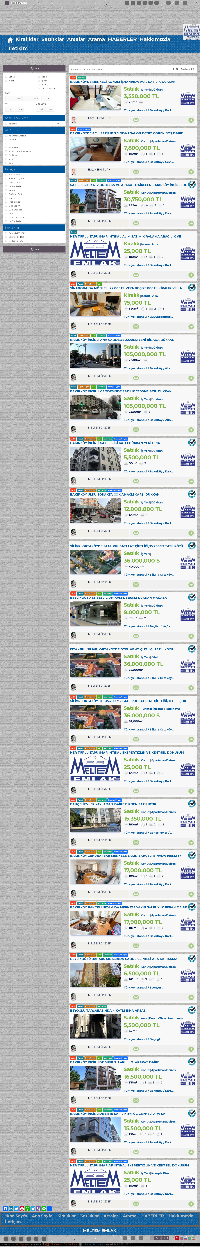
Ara (34, 68)
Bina (9, 163)
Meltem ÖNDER (14, 241)
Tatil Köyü (11, 155)
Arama (96, 39)
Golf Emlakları (13, 221)
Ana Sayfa (42, 1216)
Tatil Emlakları (13, 186)
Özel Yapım (12, 206)
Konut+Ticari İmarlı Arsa (18, 151)
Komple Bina (13, 147)
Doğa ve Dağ (13, 194)
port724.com (22, 1245)
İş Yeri (42, 80)
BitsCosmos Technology (61, 1245)
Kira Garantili (13, 175)
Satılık (10, 77)
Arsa (42, 84)
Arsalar (76, 39)
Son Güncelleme (92, 69)
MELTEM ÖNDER (15, 237)
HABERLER (122, 39)
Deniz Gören (13, 182)
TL (157, 1239)
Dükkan (10, 139)
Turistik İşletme (47, 88)
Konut (42, 77)
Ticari (9, 213)
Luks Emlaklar (13, 209)
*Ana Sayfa (16, 1216)
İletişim (18, 48)
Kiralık (9, 80)
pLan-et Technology (92, 1245)
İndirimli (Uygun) (14, 178)
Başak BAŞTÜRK (15, 233)
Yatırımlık (11, 190)
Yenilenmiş (12, 198)
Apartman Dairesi (15, 135)
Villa (9, 159)
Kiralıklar (27, 39)
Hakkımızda (155, 39)
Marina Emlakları (15, 217)
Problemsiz (12, 202)
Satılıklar (52, 39)
